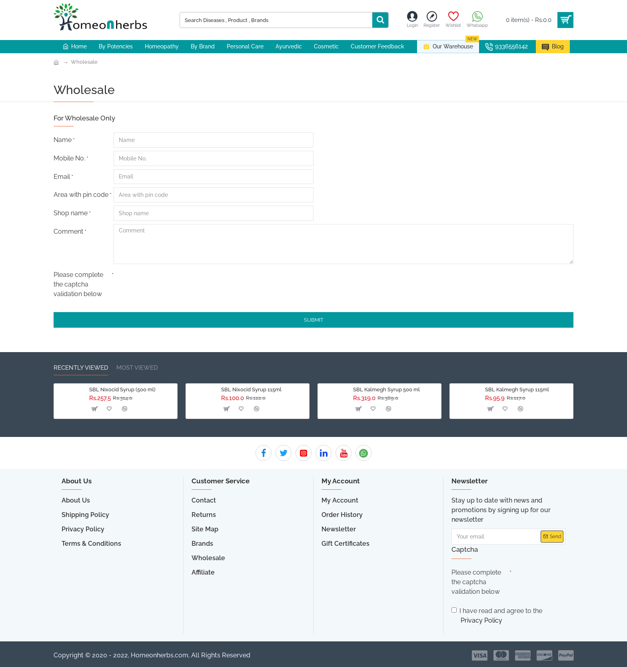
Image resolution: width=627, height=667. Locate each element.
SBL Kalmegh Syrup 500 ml (386, 390)
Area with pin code (81, 195)
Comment (68, 232)
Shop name (71, 213)
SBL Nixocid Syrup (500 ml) (122, 390)
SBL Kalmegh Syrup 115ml (517, 390)
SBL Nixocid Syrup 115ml (251, 390)
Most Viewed (137, 367)
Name (63, 140)
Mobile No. (69, 158)
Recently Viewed (81, 367)
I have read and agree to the (496, 616)
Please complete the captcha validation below (78, 284)
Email (62, 176)
